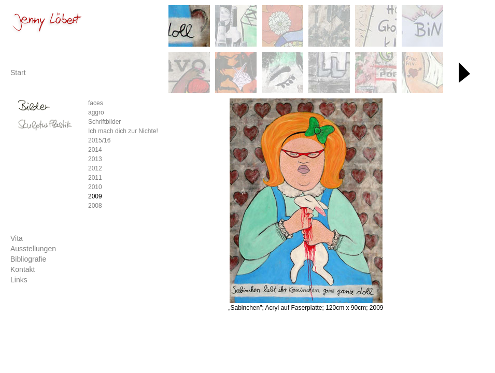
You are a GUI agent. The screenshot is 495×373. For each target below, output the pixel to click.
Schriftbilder (104, 121)
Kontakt (22, 269)
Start (18, 72)
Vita (16, 238)
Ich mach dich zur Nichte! (123, 131)
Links (18, 280)
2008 (95, 205)
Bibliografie (28, 259)
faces (95, 103)
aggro (96, 112)
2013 (95, 159)
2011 (95, 177)
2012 (95, 168)
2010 (95, 187)
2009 (95, 196)
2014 (95, 149)
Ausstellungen (33, 249)
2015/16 (99, 140)
